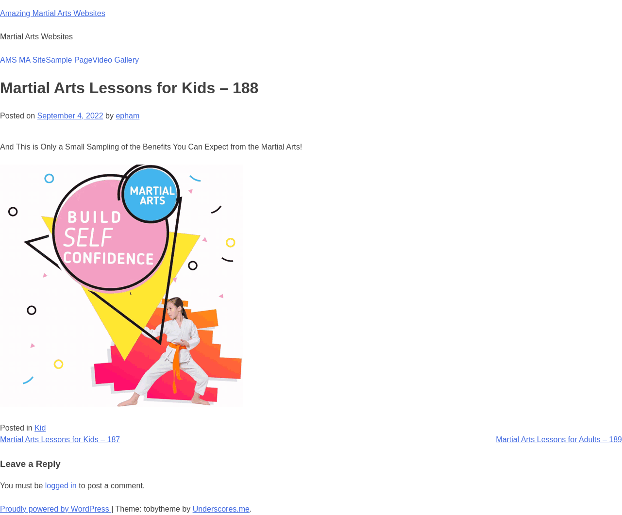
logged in (61, 486)
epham (127, 116)
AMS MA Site (23, 60)
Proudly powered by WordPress (55, 509)
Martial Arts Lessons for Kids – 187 (60, 439)
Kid (40, 428)
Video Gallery (115, 60)
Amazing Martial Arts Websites (52, 13)
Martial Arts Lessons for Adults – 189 (559, 439)
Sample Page (69, 60)
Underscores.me (221, 509)
